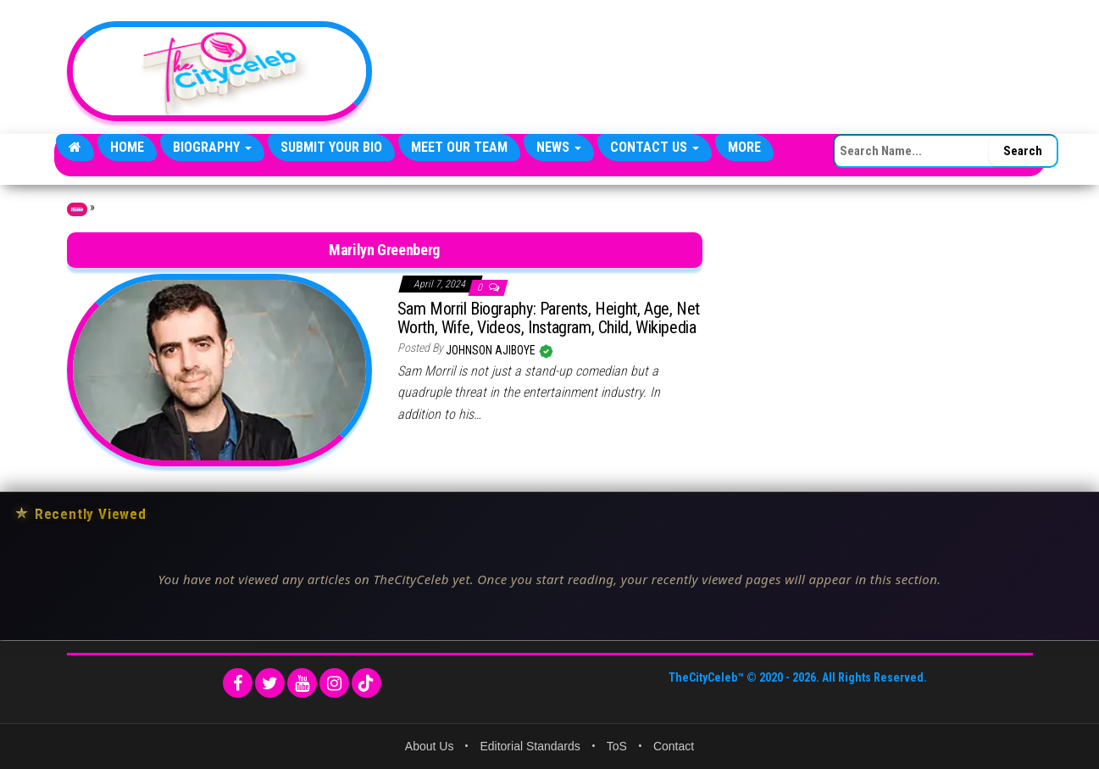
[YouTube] (302, 683)
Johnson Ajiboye (492, 350)
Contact (673, 746)
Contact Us (654, 147)
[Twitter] (270, 683)
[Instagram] (334, 683)
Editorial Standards (530, 746)
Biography (212, 147)
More (744, 147)
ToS (617, 746)
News (558, 147)
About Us (429, 746)
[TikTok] (366, 683)
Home (127, 147)
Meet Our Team (459, 147)
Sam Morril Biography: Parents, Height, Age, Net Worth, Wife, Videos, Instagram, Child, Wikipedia (548, 317)
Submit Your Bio (331, 147)
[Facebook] (238, 683)
